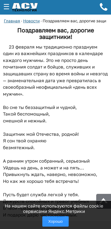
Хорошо (55, 221)
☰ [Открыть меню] (6, 7)
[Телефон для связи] (103, 7)
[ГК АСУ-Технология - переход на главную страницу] (31, 7)
